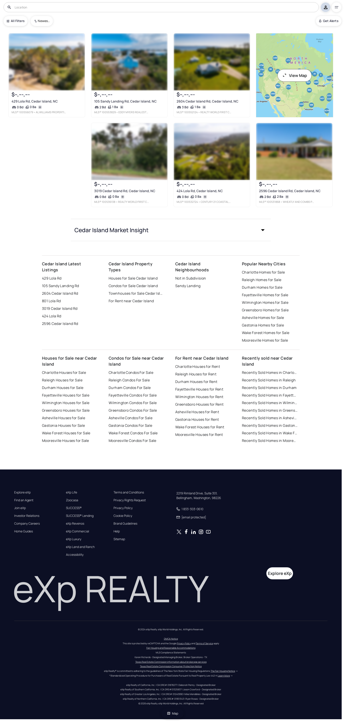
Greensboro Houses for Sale (66, 410)
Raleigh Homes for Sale (261, 279)
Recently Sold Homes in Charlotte (269, 372)
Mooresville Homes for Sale (265, 340)
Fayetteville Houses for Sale (65, 395)
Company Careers (27, 523)
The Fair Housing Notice (223, 671)
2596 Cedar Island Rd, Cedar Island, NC (290, 191)
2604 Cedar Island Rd (60, 293)
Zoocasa (72, 500)
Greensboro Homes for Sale (265, 310)
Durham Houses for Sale (63, 387)
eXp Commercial (77, 531)
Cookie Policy (123, 515)
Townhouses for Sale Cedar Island (136, 293)
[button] (171, 230)
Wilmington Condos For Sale (133, 402)
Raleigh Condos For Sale (129, 380)
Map (172, 713)
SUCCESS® (74, 508)
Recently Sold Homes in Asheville (269, 417)
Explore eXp (22, 492)
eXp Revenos (75, 523)
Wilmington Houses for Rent (199, 396)
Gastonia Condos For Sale (130, 425)
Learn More (224, 675)
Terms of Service (204, 643)
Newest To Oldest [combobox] (44, 21)
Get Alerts (328, 21)
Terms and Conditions (129, 492)
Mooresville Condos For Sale (132, 440)
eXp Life (71, 492)
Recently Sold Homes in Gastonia (269, 425)
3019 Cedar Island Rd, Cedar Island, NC (124, 191)
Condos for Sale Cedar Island (133, 285)
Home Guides (23, 531)
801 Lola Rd (51, 300)
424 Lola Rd (51, 316)
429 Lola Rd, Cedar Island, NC (35, 101)
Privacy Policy (123, 508)
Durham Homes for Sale (262, 287)
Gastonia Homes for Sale (263, 325)
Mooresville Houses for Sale (65, 440)
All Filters (15, 21)
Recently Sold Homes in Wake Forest (269, 433)
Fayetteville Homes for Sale (265, 294)
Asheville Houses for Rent (197, 411)
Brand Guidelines (125, 523)
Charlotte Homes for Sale (263, 272)
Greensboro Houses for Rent (199, 404)
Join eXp (20, 508)
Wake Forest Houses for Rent (199, 427)
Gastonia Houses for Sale (63, 425)
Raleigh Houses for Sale (62, 380)
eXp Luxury (73, 539)
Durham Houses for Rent (196, 381)
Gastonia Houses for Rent (197, 419)
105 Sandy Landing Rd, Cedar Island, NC (125, 101)
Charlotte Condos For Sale (131, 372)
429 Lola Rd (52, 278)
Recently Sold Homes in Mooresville (269, 440)
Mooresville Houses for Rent (199, 434)
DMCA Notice (171, 638)
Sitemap (119, 539)
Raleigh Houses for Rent (195, 374)
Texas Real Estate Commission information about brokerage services (171, 661)
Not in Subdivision (190, 278)
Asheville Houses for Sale (63, 417)
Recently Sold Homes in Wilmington (269, 402)
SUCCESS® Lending (80, 515)
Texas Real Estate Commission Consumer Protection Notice (171, 666)
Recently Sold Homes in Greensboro (269, 410)
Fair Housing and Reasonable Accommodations (170, 647)
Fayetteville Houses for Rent (199, 389)
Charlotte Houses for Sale (64, 372)
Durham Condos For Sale (130, 387)
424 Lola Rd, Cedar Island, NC (200, 191)
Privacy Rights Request (130, 500)
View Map (294, 75)
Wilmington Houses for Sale (65, 402)
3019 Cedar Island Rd (60, 308)
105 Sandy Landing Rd (60, 285)
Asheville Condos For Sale (130, 417)
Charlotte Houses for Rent (197, 366)
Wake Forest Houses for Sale (66, 433)
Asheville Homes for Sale (263, 317)
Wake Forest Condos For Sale (133, 433)
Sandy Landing (188, 285)
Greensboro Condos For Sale (133, 410)
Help (117, 531)
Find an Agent (23, 500)
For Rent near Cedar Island (131, 300)
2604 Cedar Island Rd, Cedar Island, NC (207, 101)
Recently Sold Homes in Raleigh (269, 380)
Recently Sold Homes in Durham (269, 387)
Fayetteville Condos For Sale (133, 395)
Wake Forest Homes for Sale (265, 332)
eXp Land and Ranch (80, 546)
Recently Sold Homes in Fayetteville (269, 395)
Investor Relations (26, 515)
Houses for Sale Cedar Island (133, 278)
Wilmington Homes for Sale (265, 302)
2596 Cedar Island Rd (60, 323)
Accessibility (75, 554)
